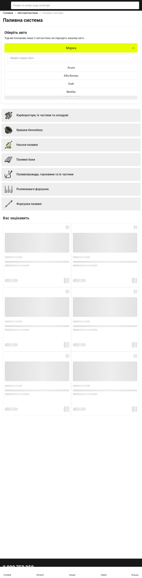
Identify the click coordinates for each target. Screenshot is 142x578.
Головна (8, 12)
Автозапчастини (28, 12)
